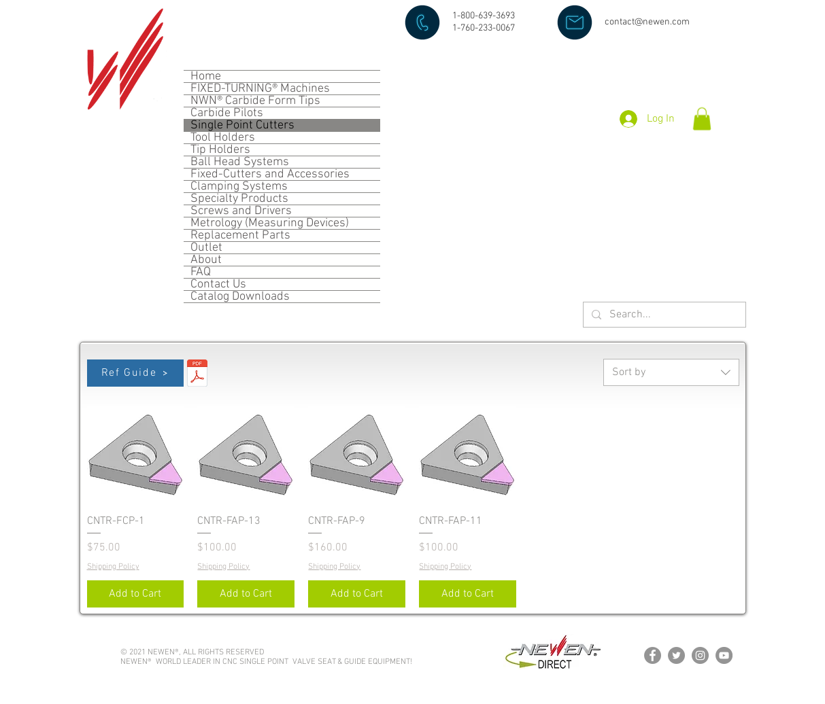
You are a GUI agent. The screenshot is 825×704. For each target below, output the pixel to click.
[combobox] (671, 372)
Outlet (206, 247)
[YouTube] (724, 655)
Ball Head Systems (239, 162)
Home (205, 76)
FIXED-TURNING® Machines (260, 88)
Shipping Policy (113, 566)
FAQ (200, 272)
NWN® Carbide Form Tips (255, 101)
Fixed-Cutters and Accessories (270, 174)
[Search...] (663, 315)
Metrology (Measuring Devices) (269, 223)
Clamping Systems (239, 186)
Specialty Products (239, 199)
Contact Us (218, 284)
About (206, 260)
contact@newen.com (647, 22)
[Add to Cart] (135, 594)
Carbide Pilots (226, 113)
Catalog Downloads (240, 296)
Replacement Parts (240, 235)
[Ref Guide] (135, 373)
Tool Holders (222, 137)
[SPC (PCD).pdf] (197, 374)
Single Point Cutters (242, 125)
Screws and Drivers (241, 211)
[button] (701, 118)
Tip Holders (220, 150)
